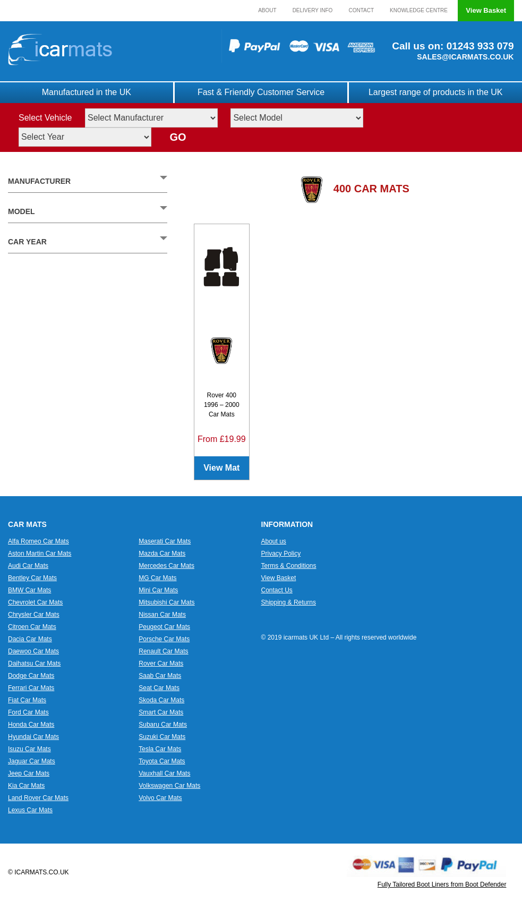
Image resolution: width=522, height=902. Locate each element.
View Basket (486, 10)
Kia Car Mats (26, 785)
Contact (361, 10)
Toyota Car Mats (162, 761)
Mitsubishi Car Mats (166, 602)
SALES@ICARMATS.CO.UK (465, 57)
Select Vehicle (45, 117)
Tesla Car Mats (160, 749)
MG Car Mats (157, 578)
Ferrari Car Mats (31, 688)
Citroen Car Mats (32, 627)
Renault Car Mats (163, 651)
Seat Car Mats (159, 688)
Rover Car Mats (161, 663)
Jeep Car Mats (28, 773)
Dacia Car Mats (30, 639)
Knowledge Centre (419, 10)
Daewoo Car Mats (33, 651)
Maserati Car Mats (165, 541)
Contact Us (277, 590)
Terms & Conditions (288, 565)
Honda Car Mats (31, 724)
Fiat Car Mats (27, 700)
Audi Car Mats (28, 565)
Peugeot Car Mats (164, 627)
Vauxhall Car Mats (164, 773)
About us (273, 541)
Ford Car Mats (28, 712)
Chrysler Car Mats (33, 614)
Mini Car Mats (158, 590)
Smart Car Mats (161, 712)
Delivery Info (313, 10)
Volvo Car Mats (160, 798)
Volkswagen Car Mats (169, 785)
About (267, 10)
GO (177, 137)
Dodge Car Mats (31, 675)
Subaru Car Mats (163, 724)
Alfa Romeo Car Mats (38, 541)
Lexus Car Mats (30, 810)
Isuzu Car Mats (29, 749)
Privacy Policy (281, 553)
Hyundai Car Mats (33, 737)
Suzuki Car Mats (162, 737)
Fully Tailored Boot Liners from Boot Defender (442, 884)
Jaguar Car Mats (31, 761)
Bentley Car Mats (32, 578)
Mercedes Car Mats (166, 565)
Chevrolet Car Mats (35, 602)
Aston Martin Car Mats (39, 553)
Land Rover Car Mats (38, 798)
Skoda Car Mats (161, 700)
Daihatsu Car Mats (34, 663)
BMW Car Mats (29, 590)
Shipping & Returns (288, 602)
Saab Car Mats (160, 675)
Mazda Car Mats (162, 553)
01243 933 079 (478, 46)
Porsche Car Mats (164, 639)
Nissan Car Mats (162, 614)
